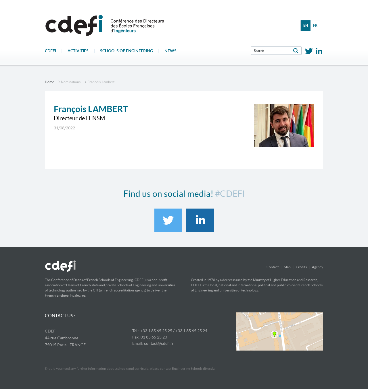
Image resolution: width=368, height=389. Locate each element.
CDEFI (50, 50)
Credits (301, 267)
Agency (317, 267)
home (49, 82)
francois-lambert (100, 82)
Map (287, 267)
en (305, 25)
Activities (78, 50)
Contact (273, 267)
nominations (70, 82)
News (170, 50)
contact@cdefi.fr (159, 343)
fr (315, 25)
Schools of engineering (126, 50)
